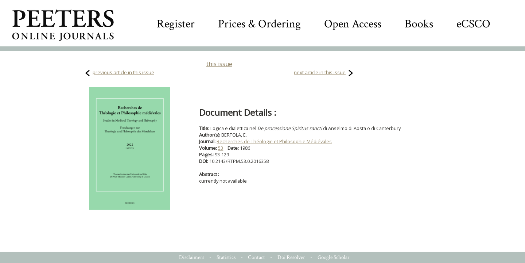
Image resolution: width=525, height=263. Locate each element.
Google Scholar (334, 257)
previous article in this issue (123, 72)
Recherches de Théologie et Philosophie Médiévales (274, 141)
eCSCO (473, 23)
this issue (219, 64)
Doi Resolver (291, 257)
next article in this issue (320, 72)
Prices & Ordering (259, 23)
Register (176, 23)
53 (220, 148)
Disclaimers (191, 257)
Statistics (226, 257)
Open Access (352, 23)
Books (419, 23)
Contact (256, 257)
